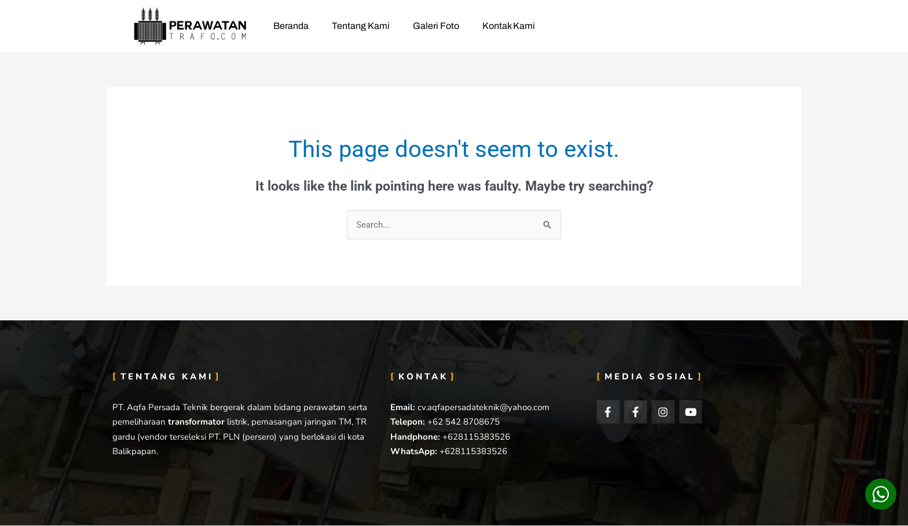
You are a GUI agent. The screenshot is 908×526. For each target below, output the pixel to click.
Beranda (291, 26)
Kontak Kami (508, 26)
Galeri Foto (436, 26)
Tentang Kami (361, 26)
